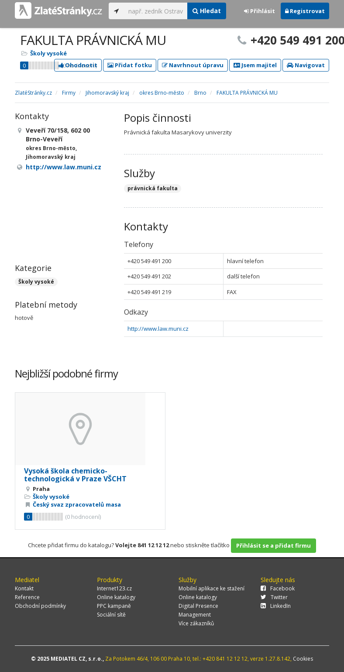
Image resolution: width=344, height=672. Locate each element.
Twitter (274, 597)
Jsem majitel (255, 65)
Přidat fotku (129, 65)
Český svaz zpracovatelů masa (77, 504)
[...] (156, 11)
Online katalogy (116, 597)
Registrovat (305, 11)
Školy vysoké (48, 53)
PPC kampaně (114, 606)
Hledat (207, 11)
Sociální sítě (111, 614)
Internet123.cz (114, 588)
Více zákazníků (196, 623)
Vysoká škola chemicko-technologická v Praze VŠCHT (75, 474)
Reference (27, 597)
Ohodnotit (77, 65)
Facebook (278, 588)
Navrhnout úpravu (193, 65)
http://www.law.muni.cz (158, 329)
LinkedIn (276, 606)
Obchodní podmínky (40, 606)
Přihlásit (259, 11)
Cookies (303, 658)
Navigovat (306, 65)
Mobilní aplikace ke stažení (211, 588)
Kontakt (24, 588)
